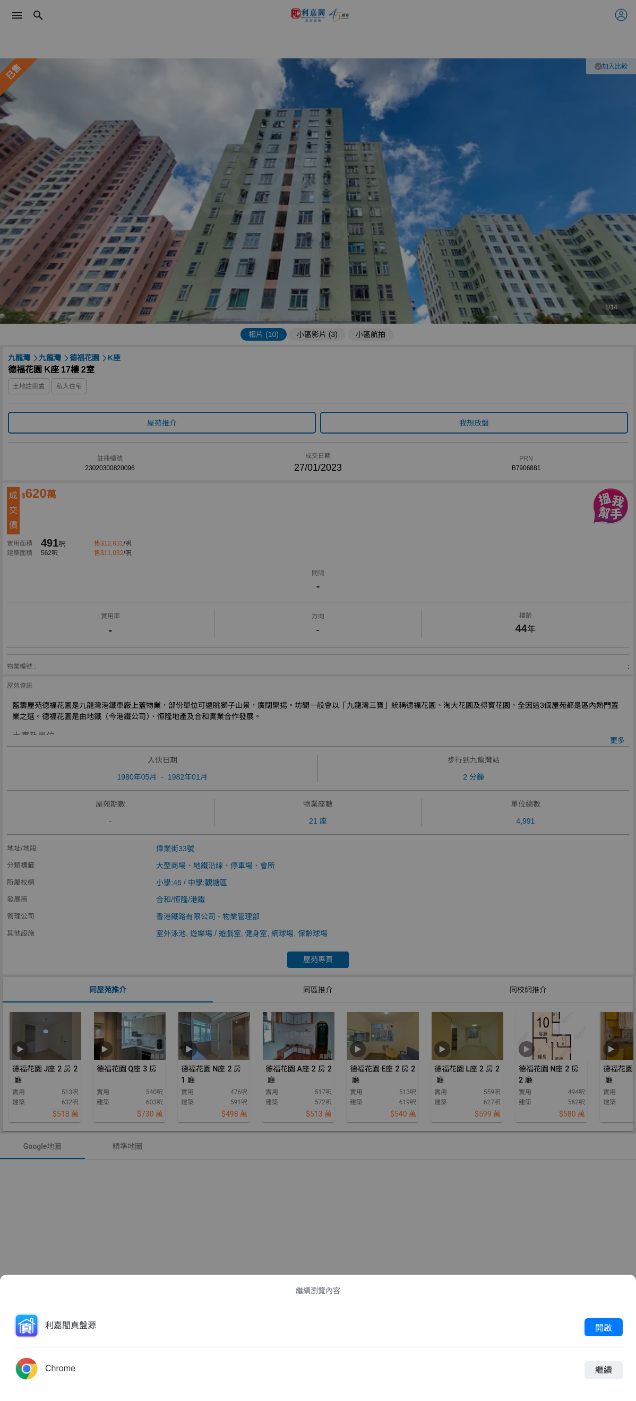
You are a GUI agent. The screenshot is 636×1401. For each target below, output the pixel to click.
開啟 (603, 1327)
